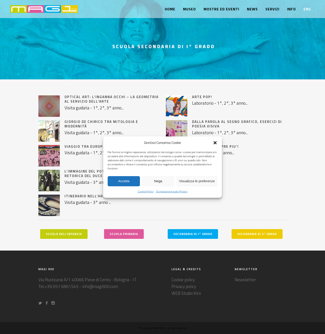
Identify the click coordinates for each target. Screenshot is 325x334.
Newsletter (245, 279)
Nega (158, 181)
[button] (215, 143)
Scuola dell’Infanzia (64, 234)
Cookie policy (183, 279)
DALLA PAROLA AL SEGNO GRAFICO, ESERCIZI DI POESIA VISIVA (237, 124)
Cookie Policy (146, 191)
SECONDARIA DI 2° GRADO (257, 234)
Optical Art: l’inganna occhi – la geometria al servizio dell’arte (112, 99)
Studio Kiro (191, 293)
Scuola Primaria (124, 234)
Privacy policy (184, 286)
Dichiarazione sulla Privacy (172, 191)
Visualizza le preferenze (197, 181)
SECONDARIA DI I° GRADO (192, 234)
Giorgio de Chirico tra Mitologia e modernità (101, 124)
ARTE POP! (202, 96)
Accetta (123, 181)
